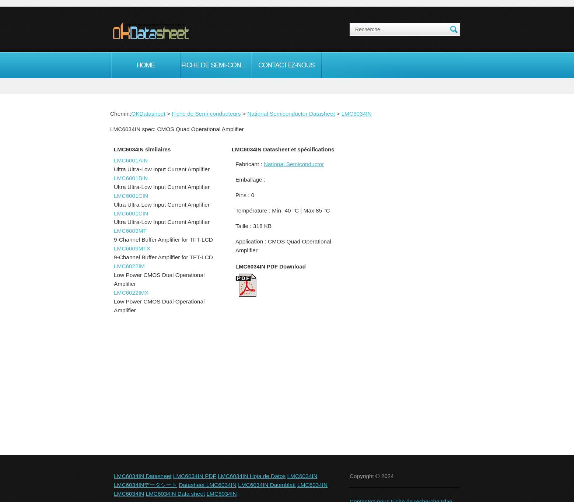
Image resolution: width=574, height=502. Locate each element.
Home (146, 65)
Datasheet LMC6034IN (208, 485)
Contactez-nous (286, 65)
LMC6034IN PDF (194, 476)
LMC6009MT (130, 231)
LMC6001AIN (131, 160)
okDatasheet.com (168, 30)
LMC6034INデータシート (145, 485)
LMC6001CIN (131, 196)
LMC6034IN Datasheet (143, 476)
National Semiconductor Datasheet (291, 113)
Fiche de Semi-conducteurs (216, 65)
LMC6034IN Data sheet (175, 494)
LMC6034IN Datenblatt (267, 485)
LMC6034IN (357, 113)
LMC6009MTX (132, 248)
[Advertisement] (403, 270)
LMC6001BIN (131, 178)
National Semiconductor (294, 164)
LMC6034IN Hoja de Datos (252, 476)
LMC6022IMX (131, 292)
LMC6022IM (129, 266)
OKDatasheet (148, 113)
